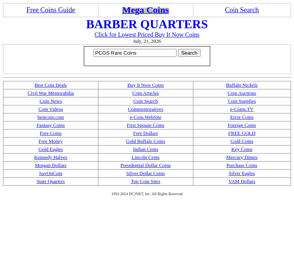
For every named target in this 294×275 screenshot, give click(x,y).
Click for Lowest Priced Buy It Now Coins (147, 34)
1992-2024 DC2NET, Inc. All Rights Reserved (147, 194)
